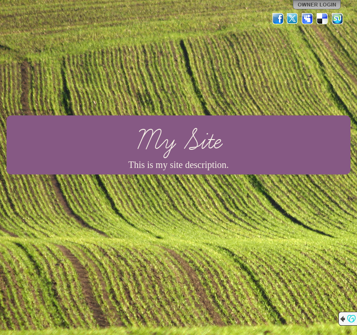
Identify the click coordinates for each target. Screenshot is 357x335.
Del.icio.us (322, 18)
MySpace (307, 18)
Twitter (292, 18)
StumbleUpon (337, 18)
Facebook (277, 18)
